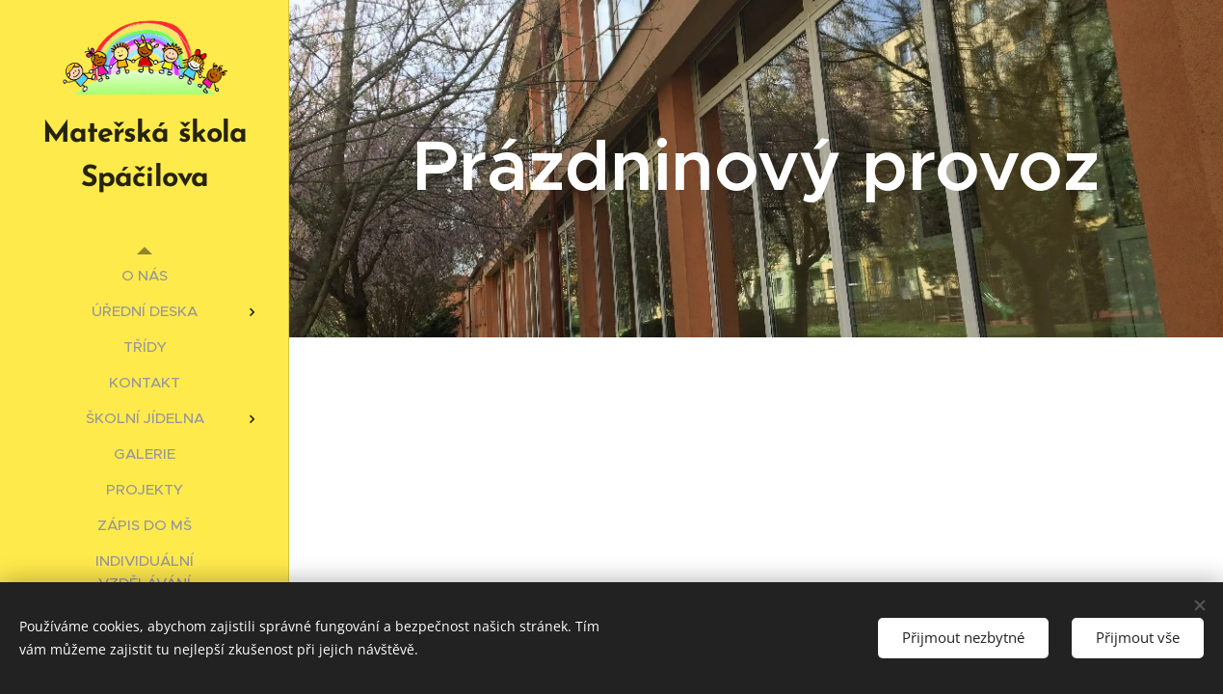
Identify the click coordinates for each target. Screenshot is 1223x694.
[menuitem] (144, 275)
